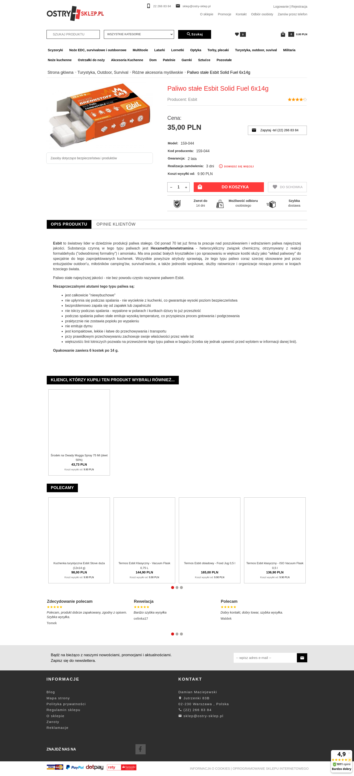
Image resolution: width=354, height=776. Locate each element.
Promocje (224, 14)
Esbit (192, 99)
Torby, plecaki (218, 50)
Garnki (187, 60)
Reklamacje (58, 728)
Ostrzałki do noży (91, 60)
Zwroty (53, 722)
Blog (51, 692)
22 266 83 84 (162, 6)
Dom (153, 60)
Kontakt (241, 14)
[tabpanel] (177, 297)
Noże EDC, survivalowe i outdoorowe (97, 50)
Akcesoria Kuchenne (127, 60)
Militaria (289, 50)
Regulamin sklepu (63, 710)
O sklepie (206, 14)
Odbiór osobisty (262, 14)
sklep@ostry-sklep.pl (196, 6)
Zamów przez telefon (292, 14)
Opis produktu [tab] (69, 224)
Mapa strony (58, 698)
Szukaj (194, 34)
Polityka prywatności (66, 704)
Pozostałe (224, 60)
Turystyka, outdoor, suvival (256, 50)
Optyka (195, 50)
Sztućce (204, 60)
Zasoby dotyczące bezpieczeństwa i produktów (84, 158)
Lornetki (177, 50)
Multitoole (140, 50)
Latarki (159, 50)
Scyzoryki (55, 50)
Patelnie (169, 60)
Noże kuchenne (60, 60)
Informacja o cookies (210, 768)
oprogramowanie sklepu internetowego (271, 768)
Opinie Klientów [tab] (116, 224)
